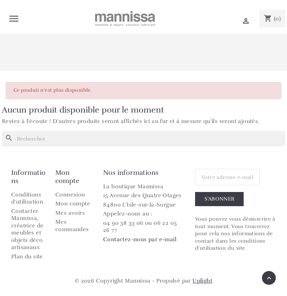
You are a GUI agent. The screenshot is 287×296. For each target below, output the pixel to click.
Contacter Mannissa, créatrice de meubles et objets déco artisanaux (27, 229)
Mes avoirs (70, 213)
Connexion (70, 194)
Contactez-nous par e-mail (139, 239)
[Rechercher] (143, 139)
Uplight (202, 280)
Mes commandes (72, 225)
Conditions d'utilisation (27, 198)
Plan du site (27, 256)
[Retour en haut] (269, 278)
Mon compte (72, 203)
